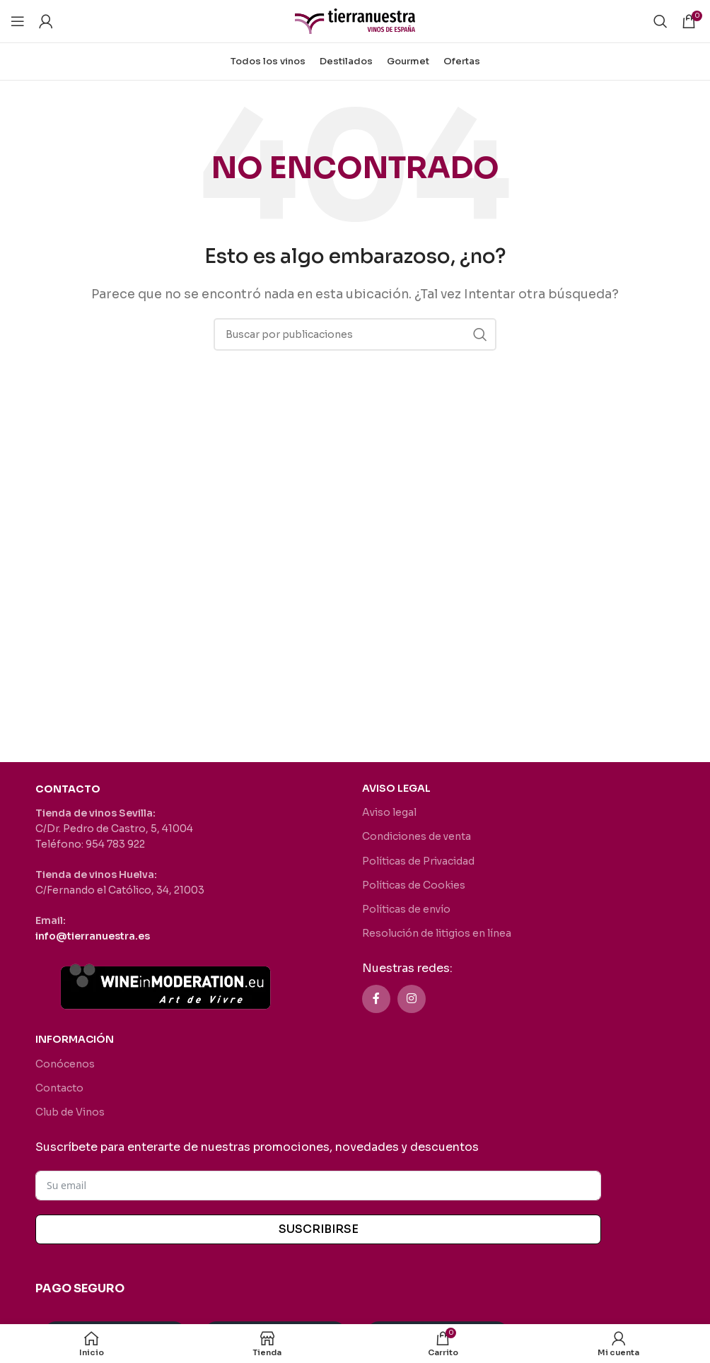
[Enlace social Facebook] (376, 999)
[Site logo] (355, 20)
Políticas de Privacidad (418, 861)
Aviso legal (389, 812)
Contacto (59, 1088)
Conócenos (65, 1064)
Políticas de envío (406, 909)
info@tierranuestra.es (92, 936)
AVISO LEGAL (396, 788)
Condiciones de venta (416, 836)
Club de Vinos (70, 1112)
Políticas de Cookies (413, 885)
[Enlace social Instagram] (411, 999)
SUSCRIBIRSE (319, 1229)
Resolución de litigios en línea (436, 933)
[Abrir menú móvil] (18, 21)
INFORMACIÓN (74, 1039)
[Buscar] (660, 21)
